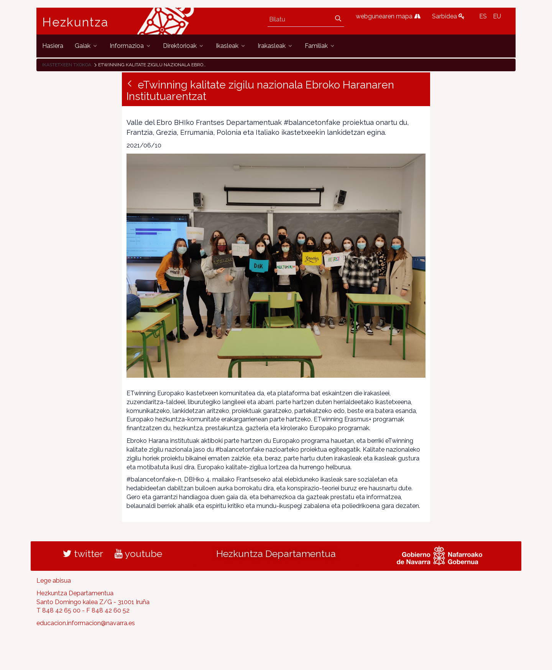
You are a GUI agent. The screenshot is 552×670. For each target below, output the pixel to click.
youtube (138, 553)
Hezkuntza (75, 22)
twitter (83, 553)
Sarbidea (448, 16)
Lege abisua (53, 580)
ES (483, 16)
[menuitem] (52, 45)
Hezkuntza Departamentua (276, 553)
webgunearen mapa (388, 16)
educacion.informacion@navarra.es (85, 623)
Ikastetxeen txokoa (66, 64)
